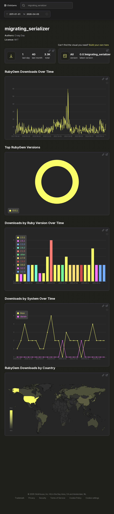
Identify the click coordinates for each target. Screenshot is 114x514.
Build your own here (99, 45)
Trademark (19, 498)
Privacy (31, 498)
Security (42, 498)
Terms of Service (57, 498)
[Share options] (49, 51)
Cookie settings (92, 498)
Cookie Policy (75, 498)
